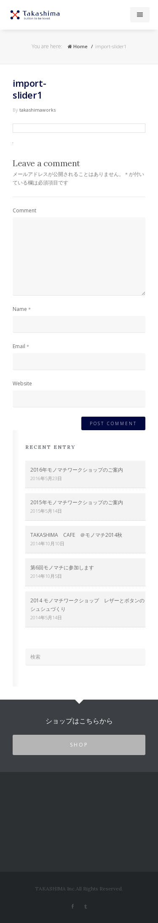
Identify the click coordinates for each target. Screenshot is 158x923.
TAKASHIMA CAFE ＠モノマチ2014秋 (76, 534)
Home (77, 46)
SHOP (79, 744)
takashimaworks (37, 110)
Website (22, 383)
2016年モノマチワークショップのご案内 (76, 469)
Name (20, 309)
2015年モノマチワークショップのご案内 (76, 502)
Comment (24, 210)
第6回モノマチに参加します (62, 567)
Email (19, 346)
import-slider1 (29, 89)
